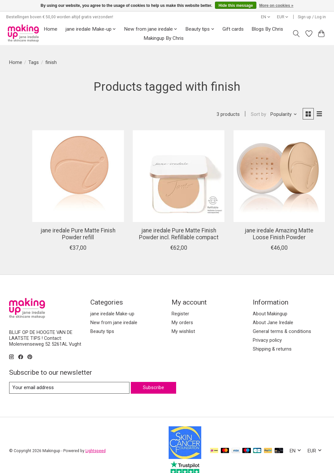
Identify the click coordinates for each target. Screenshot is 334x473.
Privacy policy (267, 329)
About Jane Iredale (273, 311)
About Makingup (270, 302)
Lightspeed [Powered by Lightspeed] (95, 439)
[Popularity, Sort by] (283, 114)
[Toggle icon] (296, 33)
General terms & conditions (282, 320)
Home (50, 29)
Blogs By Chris (267, 29)
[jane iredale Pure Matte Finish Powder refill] (141, 163)
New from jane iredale (40, 139)
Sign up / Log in (312, 17)
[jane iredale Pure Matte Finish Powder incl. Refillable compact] (216, 163)
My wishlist (183, 320)
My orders (182, 311)
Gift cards (233, 29)
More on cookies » (276, 5)
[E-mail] (69, 376)
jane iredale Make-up (39, 130)
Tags (33, 62)
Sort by (258, 114)
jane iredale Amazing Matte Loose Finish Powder (292, 212)
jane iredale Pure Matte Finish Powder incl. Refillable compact (216, 215)
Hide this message (236, 5)
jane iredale (35, 192)
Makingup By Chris (164, 38)
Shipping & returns (272, 338)
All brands (32, 183)
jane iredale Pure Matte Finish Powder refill (141, 212)
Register (180, 302)
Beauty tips (27, 148)
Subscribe (153, 376)
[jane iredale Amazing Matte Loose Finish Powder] (292, 163)
